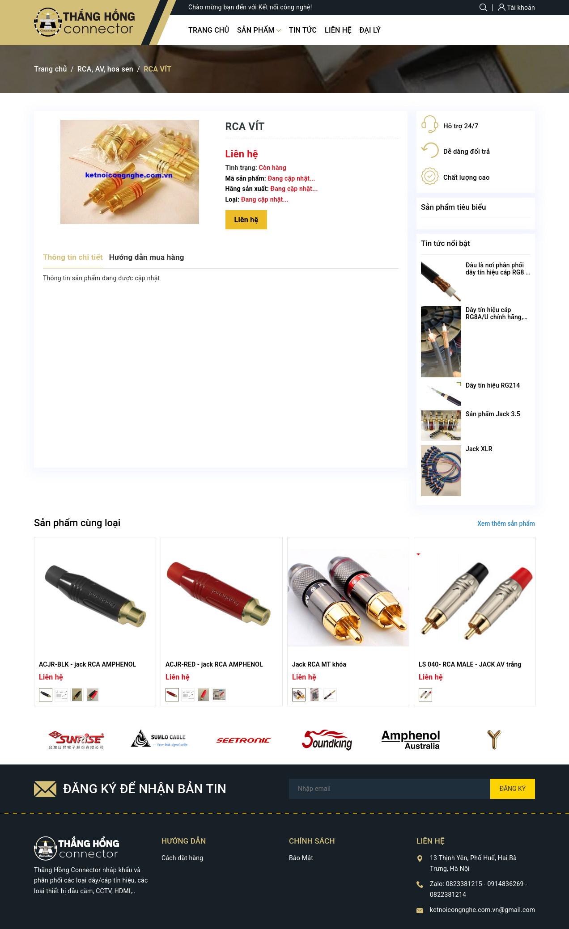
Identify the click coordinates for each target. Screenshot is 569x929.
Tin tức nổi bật (445, 243)
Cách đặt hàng (182, 857)
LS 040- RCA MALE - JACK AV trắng (470, 664)
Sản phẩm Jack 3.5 (493, 414)
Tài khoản (516, 7)
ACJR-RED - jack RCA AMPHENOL (214, 664)
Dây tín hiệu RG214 (493, 385)
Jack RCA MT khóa (319, 664)
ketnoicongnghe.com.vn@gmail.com (482, 909)
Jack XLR (479, 448)
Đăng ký (513, 788)
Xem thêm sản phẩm (506, 523)
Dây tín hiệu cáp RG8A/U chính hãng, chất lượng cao (494, 317)
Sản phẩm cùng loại (77, 522)
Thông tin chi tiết (73, 257)
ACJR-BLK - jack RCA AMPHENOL (87, 664)
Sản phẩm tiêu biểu (453, 207)
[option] (95, 621)
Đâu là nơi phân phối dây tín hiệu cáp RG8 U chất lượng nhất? (498, 272)
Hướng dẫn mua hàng (146, 257)
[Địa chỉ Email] (412, 789)
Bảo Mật (301, 857)
